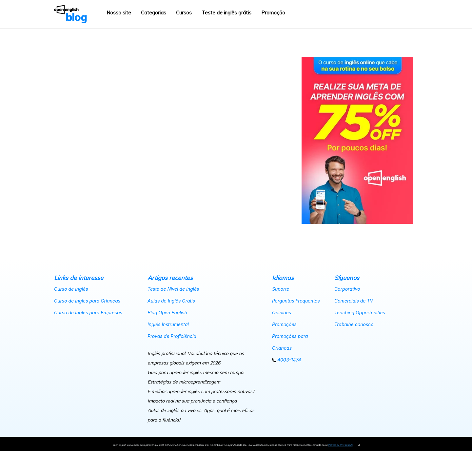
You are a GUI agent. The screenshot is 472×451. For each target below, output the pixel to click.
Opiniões (281, 312)
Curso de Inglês (71, 289)
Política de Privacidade (340, 444)
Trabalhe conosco (354, 324)
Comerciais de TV (353, 301)
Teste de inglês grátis (226, 13)
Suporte (280, 289)
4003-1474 (286, 360)
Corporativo (347, 289)
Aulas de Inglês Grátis (171, 301)
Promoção (273, 13)
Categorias (153, 13)
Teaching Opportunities (359, 312)
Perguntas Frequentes (296, 301)
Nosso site (119, 13)
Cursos (184, 13)
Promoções (284, 324)
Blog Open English (167, 312)
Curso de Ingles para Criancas (87, 301)
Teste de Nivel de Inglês (173, 289)
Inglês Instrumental (168, 324)
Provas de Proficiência (172, 336)
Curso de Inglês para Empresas (88, 312)
